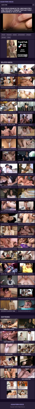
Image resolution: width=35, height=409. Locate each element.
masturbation (22, 34)
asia (9, 37)
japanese (9, 34)
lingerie (29, 34)
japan (15, 34)
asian (4, 34)
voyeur (4, 37)
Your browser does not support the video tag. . (17, 23)
